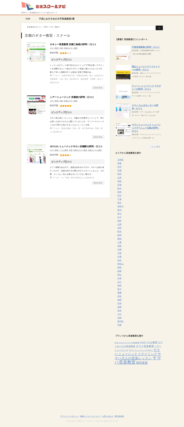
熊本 (119, 311)
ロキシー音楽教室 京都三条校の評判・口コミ (73, 44)
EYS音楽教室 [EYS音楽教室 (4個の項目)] (134, 342)
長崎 (119, 307)
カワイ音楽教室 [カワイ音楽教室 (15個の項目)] (145, 346)
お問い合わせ (107, 416)
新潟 (119, 210)
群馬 (119, 192)
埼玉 (119, 196)
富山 (119, 213)
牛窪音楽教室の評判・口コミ (146, 47)
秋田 (119, 174)
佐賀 (119, 303)
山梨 (119, 224)
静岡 (119, 235)
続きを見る (98, 88)
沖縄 (119, 325)
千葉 (119, 199)
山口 (119, 282)
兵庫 (119, 257)
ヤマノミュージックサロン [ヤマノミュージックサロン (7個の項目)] (141, 350)
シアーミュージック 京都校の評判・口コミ (72, 97)
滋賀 (119, 246)
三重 (119, 242)
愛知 (119, 239)
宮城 (119, 170)
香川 (119, 289)
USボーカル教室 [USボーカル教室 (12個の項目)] (149, 342)
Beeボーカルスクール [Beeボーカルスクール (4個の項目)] (122, 342)
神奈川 (120, 206)
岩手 (119, 167)
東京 (119, 203)
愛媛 (119, 293)
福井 (119, 221)
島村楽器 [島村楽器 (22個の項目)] (142, 362)
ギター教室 (54, 48)
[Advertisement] (139, 386)
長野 (119, 228)
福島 (119, 181)
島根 (119, 271)
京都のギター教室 (70, 48)
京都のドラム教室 (95, 150)
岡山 (119, 275)
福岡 (119, 300)
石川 (119, 217)
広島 (119, 278)
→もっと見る (155, 147)
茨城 (119, 185)
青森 (119, 163)
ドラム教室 (63, 150)
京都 (61, 48)
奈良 (119, 260)
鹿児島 (120, 321)
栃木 (119, 188)
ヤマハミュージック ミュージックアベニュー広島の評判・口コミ (146, 128)
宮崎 (119, 318)
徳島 (119, 285)
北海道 (120, 160)
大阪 (119, 253)
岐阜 (119, 231)
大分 (119, 314)
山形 (119, 178)
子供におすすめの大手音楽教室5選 (56, 19)
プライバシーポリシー (69, 416)
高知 (119, 296)
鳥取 (119, 267)
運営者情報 (119, 416)
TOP (27, 19)
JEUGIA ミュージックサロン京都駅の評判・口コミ (76, 146)
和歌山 (120, 264)
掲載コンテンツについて (90, 416)
